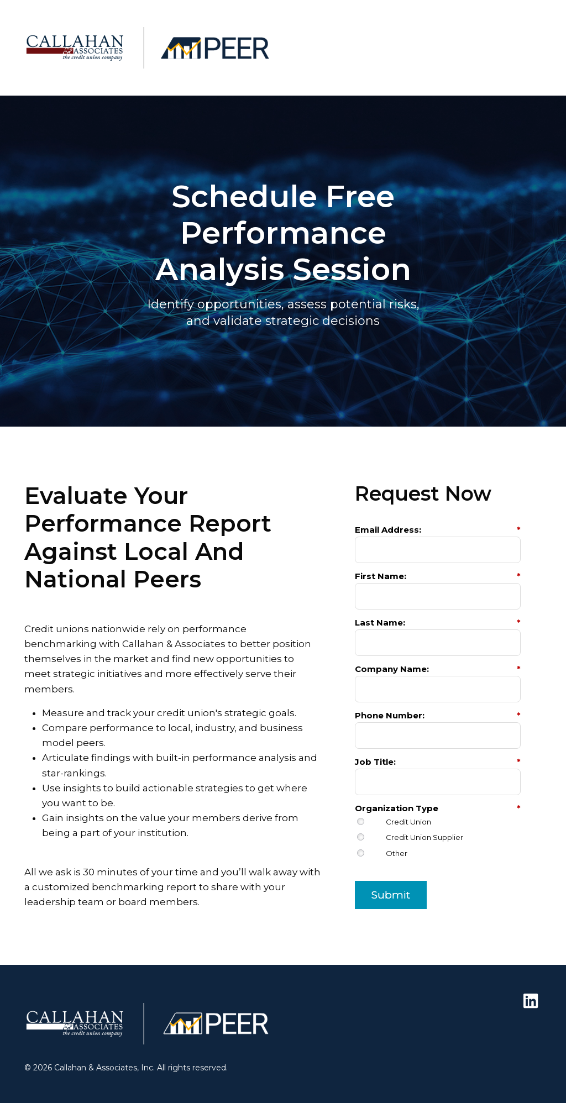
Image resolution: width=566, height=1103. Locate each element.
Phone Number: (438, 715)
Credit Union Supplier (424, 837)
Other (396, 853)
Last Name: (438, 622)
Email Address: (438, 529)
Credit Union (408, 822)
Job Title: (438, 762)
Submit (390, 895)
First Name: (438, 576)
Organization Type (438, 808)
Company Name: (438, 669)
